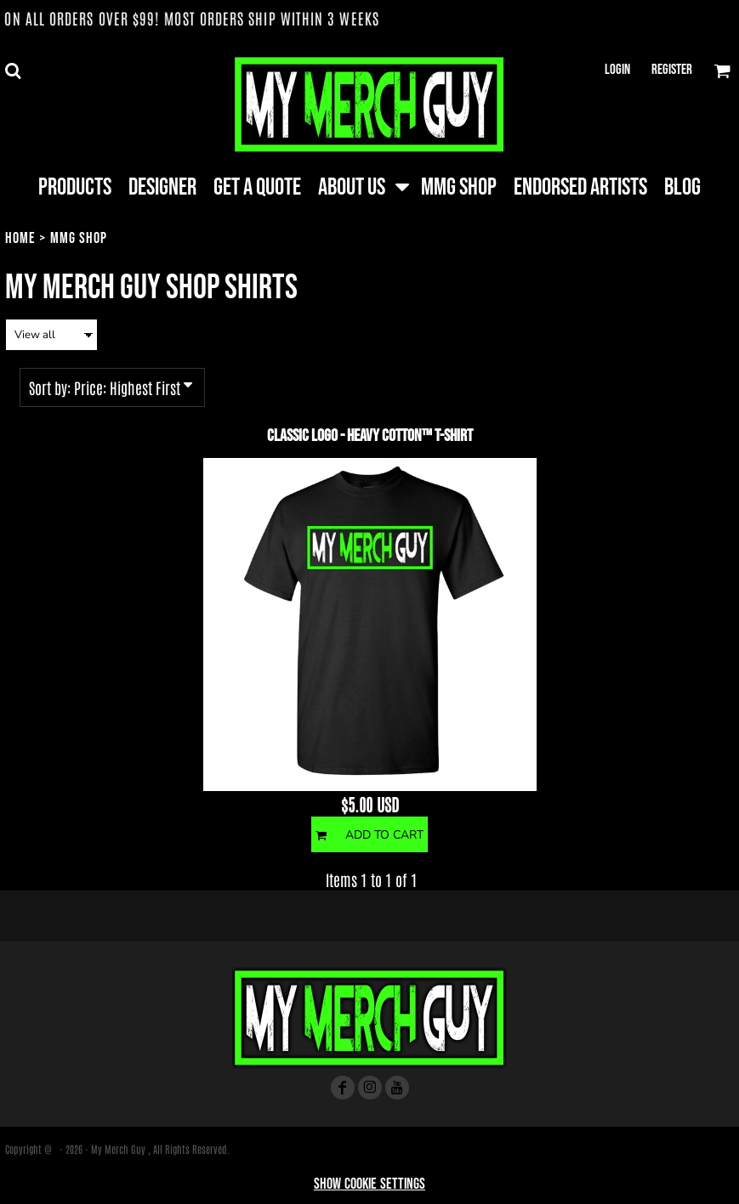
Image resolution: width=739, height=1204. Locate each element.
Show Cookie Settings (369, 1184)
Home (20, 238)
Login (617, 69)
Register (671, 69)
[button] (12, 70)
